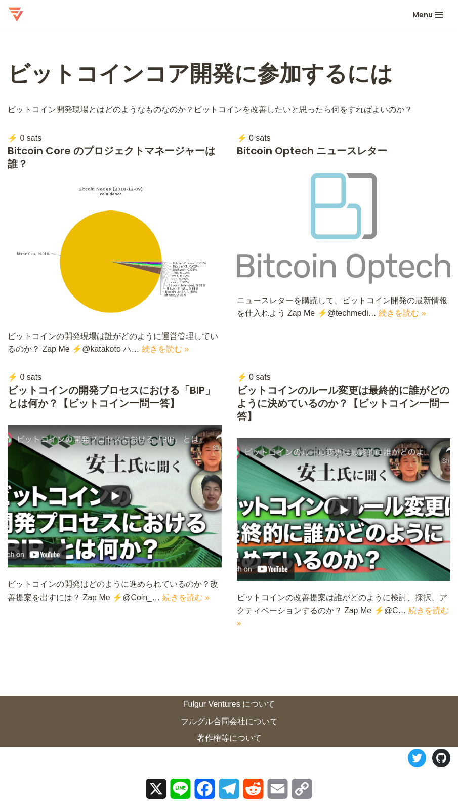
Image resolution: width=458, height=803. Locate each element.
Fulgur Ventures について (229, 704)
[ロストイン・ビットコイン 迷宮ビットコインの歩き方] (16, 14)
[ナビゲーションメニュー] (427, 14)
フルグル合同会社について (229, 721)
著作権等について (229, 738)
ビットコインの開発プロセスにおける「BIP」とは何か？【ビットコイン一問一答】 (111, 396)
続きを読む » (165, 349)
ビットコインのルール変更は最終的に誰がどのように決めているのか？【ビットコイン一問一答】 (343, 403)
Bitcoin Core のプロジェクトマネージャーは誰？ (111, 157)
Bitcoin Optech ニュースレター (312, 151)
